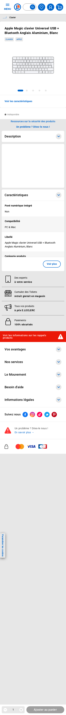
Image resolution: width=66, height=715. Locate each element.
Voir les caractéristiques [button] (18, 101)
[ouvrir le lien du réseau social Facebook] (25, 414)
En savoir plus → (24, 432)
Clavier (9, 39)
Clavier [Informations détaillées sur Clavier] (12, 17)
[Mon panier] (59, 7)
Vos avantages (33, 349)
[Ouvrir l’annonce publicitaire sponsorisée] (33, 166)
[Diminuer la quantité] (5, 709)
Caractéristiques (33, 195)
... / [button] (5, 17)
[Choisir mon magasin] (41, 7)
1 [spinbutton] (13, 709)
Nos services (33, 362)
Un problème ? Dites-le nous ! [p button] (33, 127)
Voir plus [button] (52, 263)
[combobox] (29, 7)
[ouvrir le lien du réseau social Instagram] (32, 414)
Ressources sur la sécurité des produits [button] (33, 121)
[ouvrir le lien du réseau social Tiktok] (39, 414)
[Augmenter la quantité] (21, 709)
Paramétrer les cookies (2, 545)
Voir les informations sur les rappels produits (24, 336)
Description (33, 136)
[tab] (20, 90)
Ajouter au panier (45, 709)
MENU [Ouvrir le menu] (7, 6)
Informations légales (33, 400)
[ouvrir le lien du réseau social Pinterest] (54, 414)
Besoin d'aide (33, 387)
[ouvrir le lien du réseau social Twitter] (47, 414)
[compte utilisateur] (50, 7)
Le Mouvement (33, 374)
